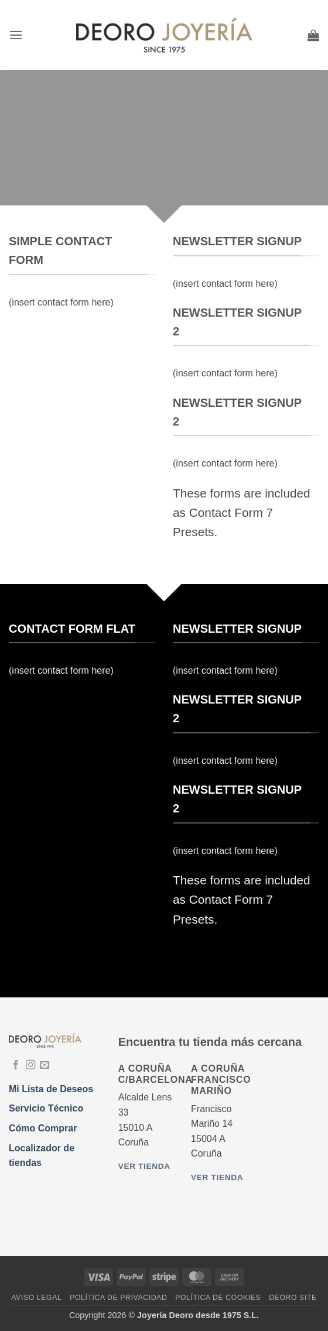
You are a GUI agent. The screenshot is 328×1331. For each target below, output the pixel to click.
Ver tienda (144, 1166)
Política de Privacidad (118, 1298)
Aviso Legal (36, 1298)
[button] (16, 34)
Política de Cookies (218, 1298)
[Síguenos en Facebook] (15, 1065)
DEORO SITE (293, 1298)
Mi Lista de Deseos (51, 1089)
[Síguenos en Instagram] (30, 1065)
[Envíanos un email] (44, 1065)
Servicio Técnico (46, 1108)
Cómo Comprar (43, 1128)
